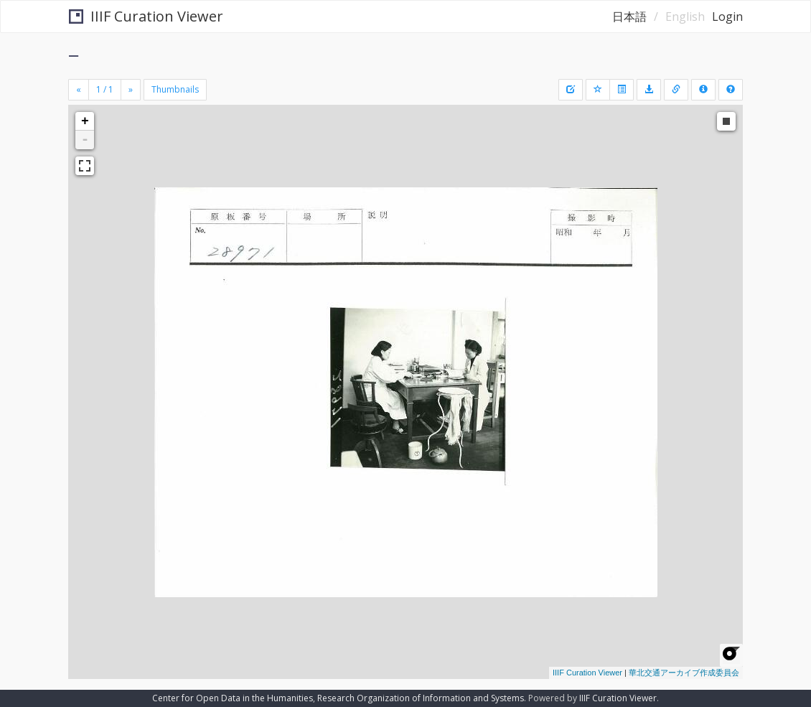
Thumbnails (175, 89)
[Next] (131, 89)
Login (727, 16)
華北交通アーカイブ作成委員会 (684, 672)
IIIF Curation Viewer (146, 16)
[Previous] (78, 89)
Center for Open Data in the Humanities (232, 698)
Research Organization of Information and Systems (420, 698)
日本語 (629, 16)
